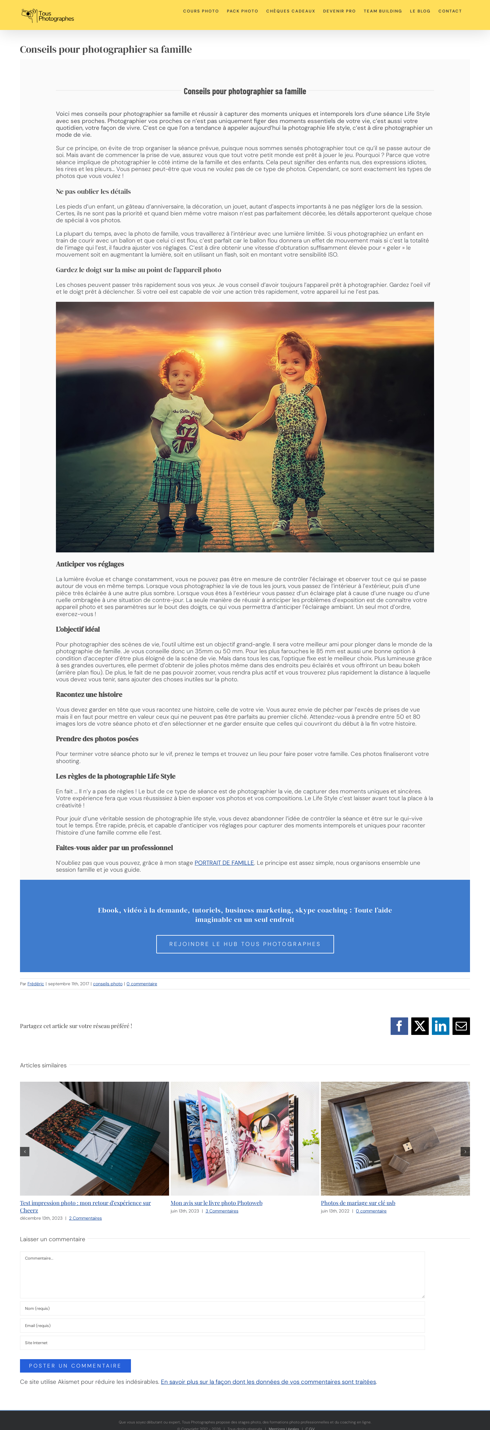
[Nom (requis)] (222, 1308)
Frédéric (36, 984)
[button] (24, 1151)
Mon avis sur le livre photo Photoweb (216, 1203)
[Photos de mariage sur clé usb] (395, 1086)
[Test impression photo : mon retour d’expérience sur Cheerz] (94, 1086)
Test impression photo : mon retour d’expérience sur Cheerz (85, 1206)
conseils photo (107, 984)
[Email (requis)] (222, 1326)
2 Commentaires (85, 1218)
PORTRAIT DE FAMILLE (224, 863)
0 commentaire (142, 984)
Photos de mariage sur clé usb (358, 1203)
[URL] (222, 1343)
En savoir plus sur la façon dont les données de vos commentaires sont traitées (268, 1382)
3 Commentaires (222, 1211)
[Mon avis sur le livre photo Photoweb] (245, 1086)
